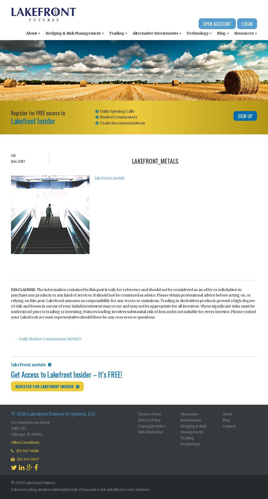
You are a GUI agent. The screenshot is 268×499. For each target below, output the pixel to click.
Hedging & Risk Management (75, 33)
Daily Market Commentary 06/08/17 (48, 339)
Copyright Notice (152, 426)
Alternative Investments (157, 33)
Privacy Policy (149, 420)
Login (247, 23)
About (33, 33)
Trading (118, 33)
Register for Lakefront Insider (44, 386)
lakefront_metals (110, 178)
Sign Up (245, 116)
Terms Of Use (149, 414)
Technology (199, 33)
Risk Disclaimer (151, 432)
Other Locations (25, 442)
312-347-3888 (25, 450)
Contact (228, 426)
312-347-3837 (25, 459)
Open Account (217, 23)
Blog (223, 33)
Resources (245, 33)
